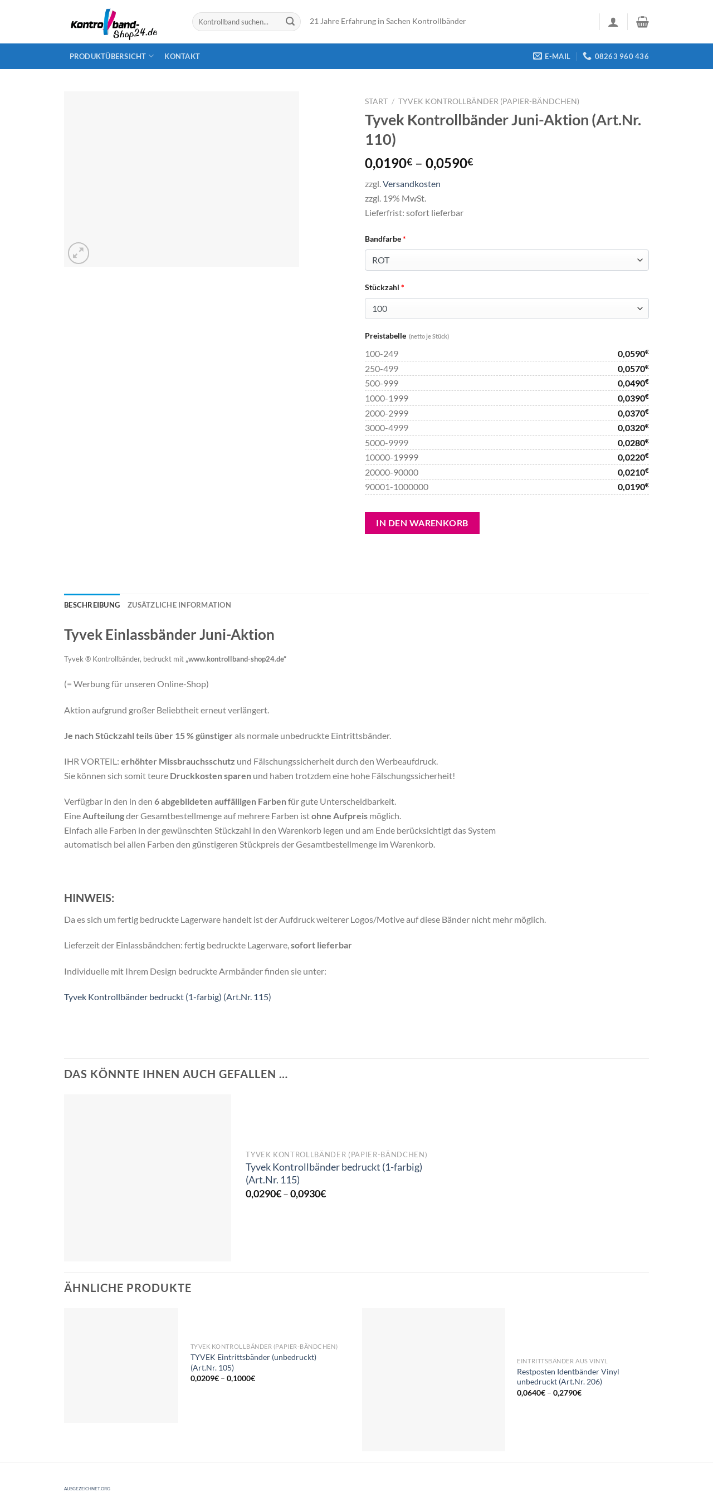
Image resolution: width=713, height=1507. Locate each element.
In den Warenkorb (422, 522)
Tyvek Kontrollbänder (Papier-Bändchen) (488, 101)
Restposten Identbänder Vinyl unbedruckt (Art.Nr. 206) (568, 1377)
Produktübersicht (112, 56)
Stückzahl (384, 287)
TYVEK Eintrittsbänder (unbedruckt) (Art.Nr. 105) (253, 1362)
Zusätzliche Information (179, 604)
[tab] (92, 605)
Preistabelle (407, 335)
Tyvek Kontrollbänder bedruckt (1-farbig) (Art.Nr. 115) (167, 996)
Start (376, 101)
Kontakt (182, 56)
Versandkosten (412, 183)
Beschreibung (92, 604)
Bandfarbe (385, 238)
